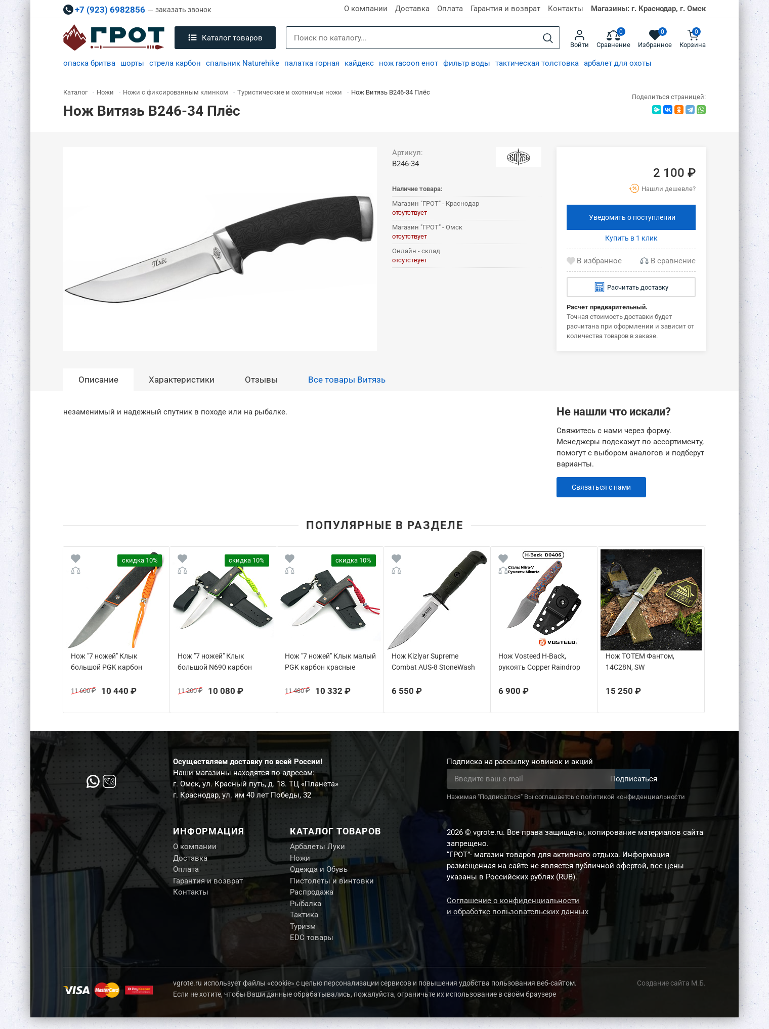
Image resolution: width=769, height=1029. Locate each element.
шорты (132, 63)
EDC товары (311, 948)
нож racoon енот (408, 63)
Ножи (300, 860)
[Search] (548, 38)
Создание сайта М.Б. (671, 995)
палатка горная (311, 63)
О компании (366, 8)
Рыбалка (305, 910)
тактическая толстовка (537, 63)
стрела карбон (175, 63)
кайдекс (359, 63)
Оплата (450, 8)
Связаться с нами (604, 487)
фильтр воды (466, 63)
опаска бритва (89, 63)
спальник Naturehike (242, 63)
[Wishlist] (75, 560)
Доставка (412, 8)
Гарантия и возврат (505, 8)
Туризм (303, 936)
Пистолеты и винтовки (332, 885)
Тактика (304, 923)
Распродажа (311, 898)
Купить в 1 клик (631, 238)
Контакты (565, 8)
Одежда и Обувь (319, 872)
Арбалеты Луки (317, 847)
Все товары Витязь (347, 380)
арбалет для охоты (618, 63)
